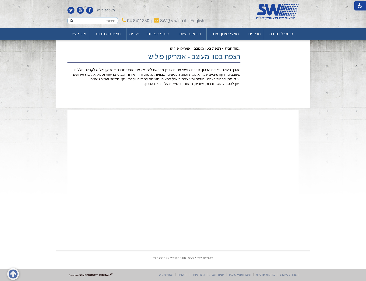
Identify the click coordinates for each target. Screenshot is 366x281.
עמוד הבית (232, 48)
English (197, 20)
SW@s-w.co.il (170, 20)
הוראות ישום (190, 33)
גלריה (134, 33)
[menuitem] (281, 34)
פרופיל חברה (281, 33)
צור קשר (78, 33)
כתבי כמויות (158, 33)
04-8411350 (135, 20)
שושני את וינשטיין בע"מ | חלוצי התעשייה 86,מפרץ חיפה (183, 258)
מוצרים (254, 33)
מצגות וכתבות (108, 33)
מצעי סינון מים (226, 33)
